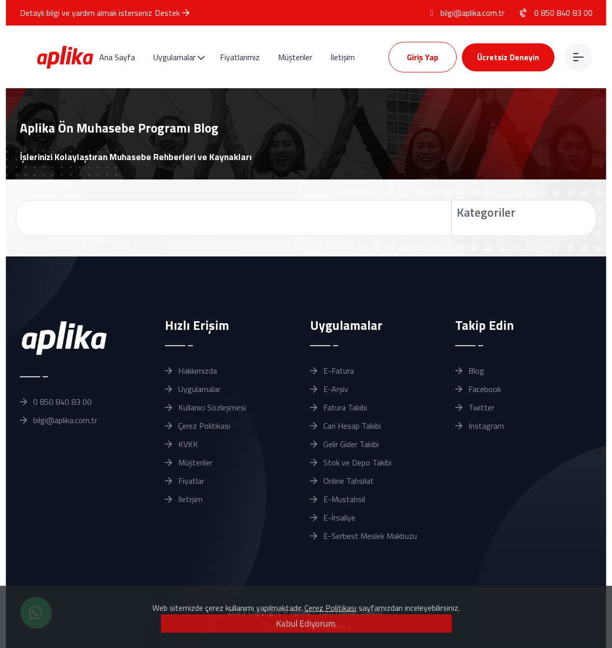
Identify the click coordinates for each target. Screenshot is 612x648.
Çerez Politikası (330, 608)
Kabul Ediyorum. (306, 623)
